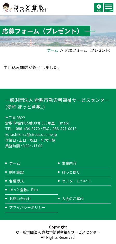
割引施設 (16, 172)
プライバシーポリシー (27, 207)
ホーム (52, 50)
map (64, 123)
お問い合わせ (20, 198)
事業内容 (69, 163)
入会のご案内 (73, 198)
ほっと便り (71, 172)
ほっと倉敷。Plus (23, 189)
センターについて (76, 180)
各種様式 (16, 180)
